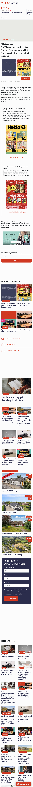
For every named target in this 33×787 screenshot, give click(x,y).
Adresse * (7, 582)
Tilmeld (16, 261)
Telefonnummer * (9, 567)
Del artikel (26, 78)
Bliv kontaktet (10, 598)
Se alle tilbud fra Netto (16, 157)
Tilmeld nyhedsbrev (23, 784)
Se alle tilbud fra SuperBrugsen (16, 212)
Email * (6, 575)
